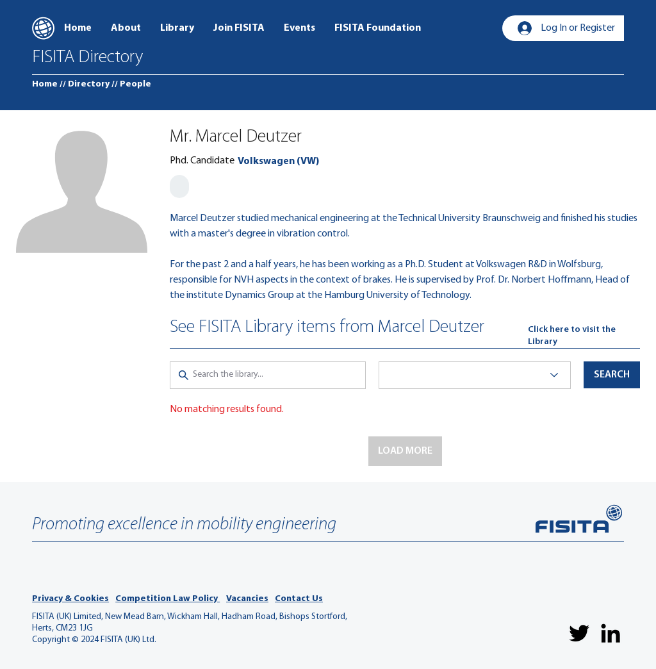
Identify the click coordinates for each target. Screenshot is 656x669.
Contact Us (299, 599)
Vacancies (247, 599)
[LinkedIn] (610, 633)
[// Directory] (85, 84)
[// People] (131, 84)
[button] (405, 451)
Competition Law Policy (167, 599)
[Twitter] (579, 633)
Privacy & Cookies (70, 599)
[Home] (45, 84)
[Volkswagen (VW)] (278, 161)
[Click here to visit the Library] (584, 336)
